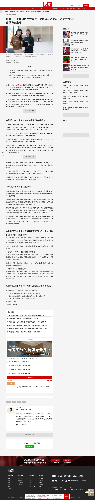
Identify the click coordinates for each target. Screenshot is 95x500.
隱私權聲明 (73, 497)
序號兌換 (41, 491)
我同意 (66, 496)
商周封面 (31, 478)
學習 (19, 402)
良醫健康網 (20, 484)
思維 (14, 402)
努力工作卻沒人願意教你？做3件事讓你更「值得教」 (23, 318)
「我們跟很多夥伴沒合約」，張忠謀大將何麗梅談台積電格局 (25, 315)
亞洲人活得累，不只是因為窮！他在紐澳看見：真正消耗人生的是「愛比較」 (75, 91)
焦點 (9, 478)
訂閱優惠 (86, 5)
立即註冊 (55, 460)
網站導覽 (78, 497)
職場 (10, 14)
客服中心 (41, 480)
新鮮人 (8, 402)
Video (40, 8)
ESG (47, 8)
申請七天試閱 (32, 487)
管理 (9, 484)
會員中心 (41, 489)
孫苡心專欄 (8, 62)
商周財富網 (20, 482)
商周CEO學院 (76, 8)
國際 (9, 480)
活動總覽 (41, 484)
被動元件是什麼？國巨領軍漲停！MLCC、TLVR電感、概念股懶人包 (79, 59)
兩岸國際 (31, 480)
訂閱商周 (41, 478)
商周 (7, 14)
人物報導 (31, 482)
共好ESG (10, 489)
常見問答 (41, 482)
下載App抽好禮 (74, 480)
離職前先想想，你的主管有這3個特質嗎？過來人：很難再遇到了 (26, 322)
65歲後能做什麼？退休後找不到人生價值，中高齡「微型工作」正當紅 (79, 42)
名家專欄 (20, 478)
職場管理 (31, 484)
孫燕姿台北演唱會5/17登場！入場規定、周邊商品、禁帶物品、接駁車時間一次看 (79, 50)
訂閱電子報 (83, 480)
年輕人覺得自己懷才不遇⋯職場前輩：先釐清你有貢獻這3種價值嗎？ (28, 325)
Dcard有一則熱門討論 (15, 85)
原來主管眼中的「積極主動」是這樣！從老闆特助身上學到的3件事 (27, 328)
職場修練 (14, 14)
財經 (9, 482)
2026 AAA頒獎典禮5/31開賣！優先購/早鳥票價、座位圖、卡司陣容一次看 (80, 67)
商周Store (69, 8)
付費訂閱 (67, 460)
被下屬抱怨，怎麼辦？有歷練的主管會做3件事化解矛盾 (24, 332)
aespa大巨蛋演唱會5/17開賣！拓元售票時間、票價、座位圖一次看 (79, 34)
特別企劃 (20, 480)
